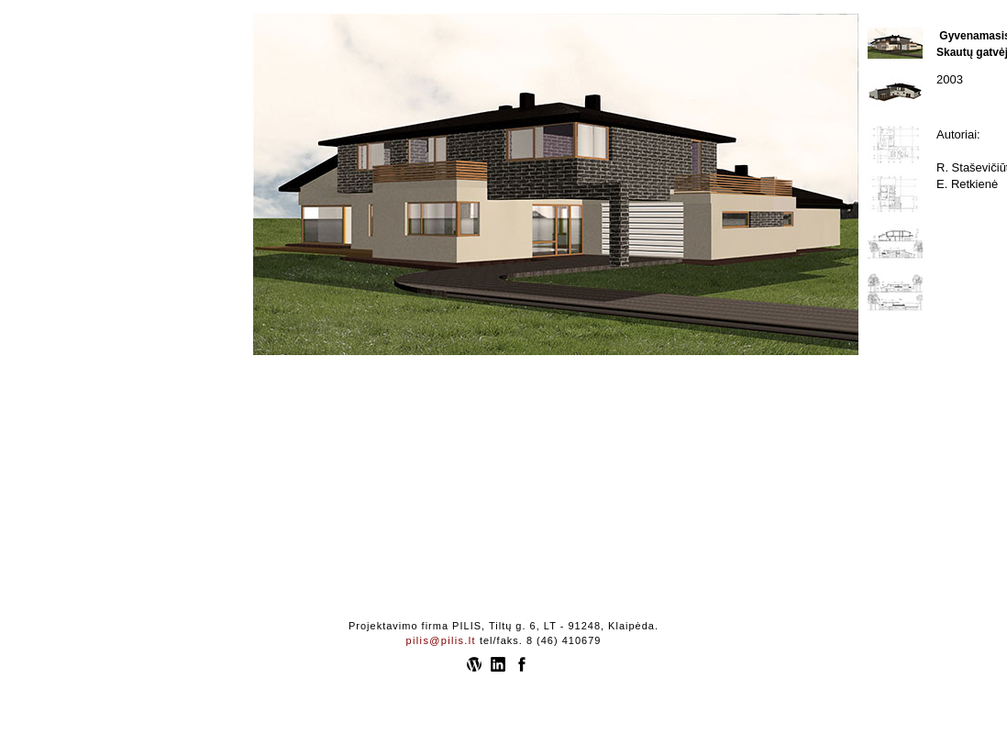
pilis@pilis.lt (441, 640)
